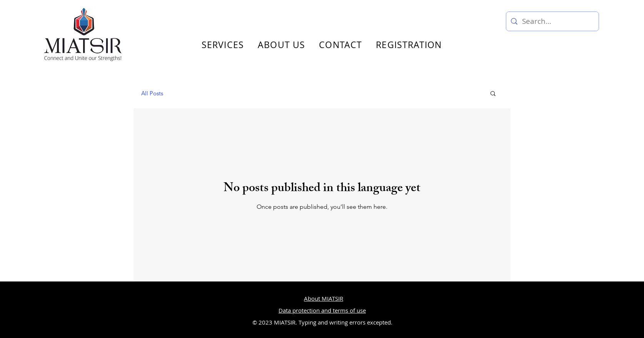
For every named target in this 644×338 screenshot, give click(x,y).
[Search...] (552, 21)
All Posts (152, 93)
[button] (493, 94)
